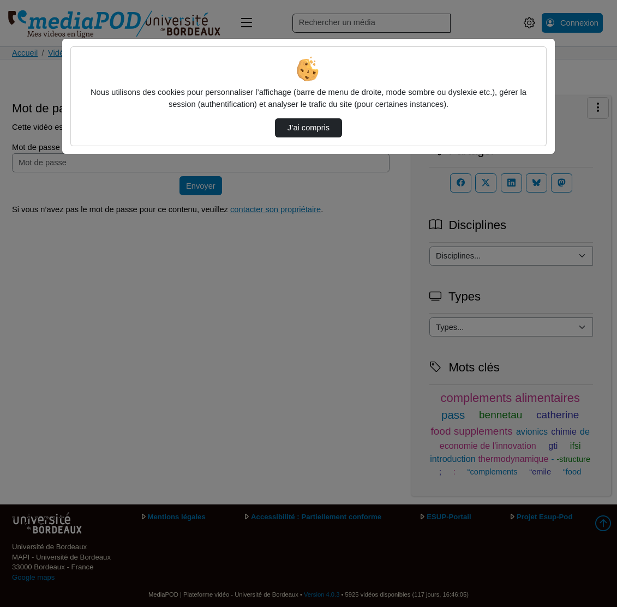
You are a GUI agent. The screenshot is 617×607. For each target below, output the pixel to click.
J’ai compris (308, 127)
